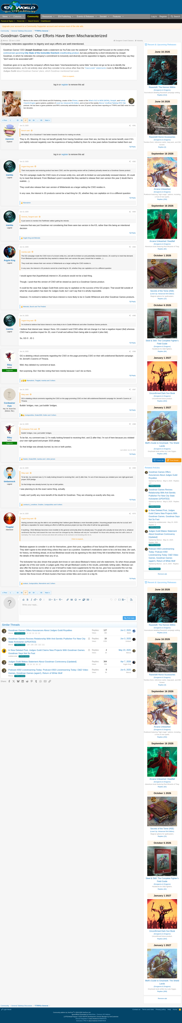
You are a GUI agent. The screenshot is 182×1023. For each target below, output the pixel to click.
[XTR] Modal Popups (80, 1016)
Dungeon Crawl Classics (125, 41)
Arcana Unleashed (162, 189)
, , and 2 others (39, 583)
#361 (134, 125)
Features (117, 16)
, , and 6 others (42, 505)
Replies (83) (162, 249)
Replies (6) (162, 147)
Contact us (136, 1009)
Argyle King (127, 664)
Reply (133, 147)
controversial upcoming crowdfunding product (41, 53)
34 (31, 664)
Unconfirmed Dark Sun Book (162, 393)
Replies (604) (162, 401)
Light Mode (6, 1009)
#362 (134, 161)
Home (175, 1009)
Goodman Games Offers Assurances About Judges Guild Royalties (40, 630)
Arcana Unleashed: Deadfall (162, 241)
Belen (129, 633)
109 (36, 644)
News (5, 16)
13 (39, 633)
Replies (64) (162, 351)
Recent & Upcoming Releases (162, 44)
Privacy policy (161, 1009)
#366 (134, 351)
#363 (134, 212)
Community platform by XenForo (72, 1012)
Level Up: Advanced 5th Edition (67, 103)
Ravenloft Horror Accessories (162, 137)
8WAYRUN (103, 1018)
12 (36, 633)
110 (39, 644)
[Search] (175, 16)
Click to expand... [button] (69, 76)
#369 (134, 468)
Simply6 (113, 100)
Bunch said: (25, 130)
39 (33, 120)
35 (17, 120)
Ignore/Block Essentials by (91, 1014)
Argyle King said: (27, 166)
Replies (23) (162, 299)
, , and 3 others (41, 380)
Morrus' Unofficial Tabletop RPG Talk (112, 103)
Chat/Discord (45, 21)
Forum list (20, 21)
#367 (134, 389)
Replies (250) (162, 199)
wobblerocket (12, 656)
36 (21, 120)
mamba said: (26, 252)
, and (34, 307)
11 (33, 633)
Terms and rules (148, 1009)
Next (47, 120)
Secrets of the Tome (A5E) (162, 291)
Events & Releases (85, 16)
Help (169, 1009)
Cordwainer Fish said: (29, 429)
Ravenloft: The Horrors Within (162, 87)
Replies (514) (162, 95)
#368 (134, 424)
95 (41, 120)
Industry (140, 41)
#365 (134, 315)
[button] (10, 16)
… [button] (14, 120)
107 (28, 644)
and (31, 238)
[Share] (129, 125)
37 (25, 120)
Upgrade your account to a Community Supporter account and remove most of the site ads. (43, 26)
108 (32, 644)
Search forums (33, 21)
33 (28, 664)
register (65, 85)
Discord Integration (81, 1018)
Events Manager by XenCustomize (107, 1016)
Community (33, 16)
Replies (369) (162, 454)
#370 (134, 513)
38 (29, 120)
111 (43, 644)
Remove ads (162, 574)
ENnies (75, 100)
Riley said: (25, 394)
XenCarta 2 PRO (81, 1020)
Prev (5, 120)
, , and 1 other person (39, 459)
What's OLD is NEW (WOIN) (99, 100)
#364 (134, 247)
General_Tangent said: (29, 217)
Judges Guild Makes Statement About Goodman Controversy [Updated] (42, 661)
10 (30, 633)
